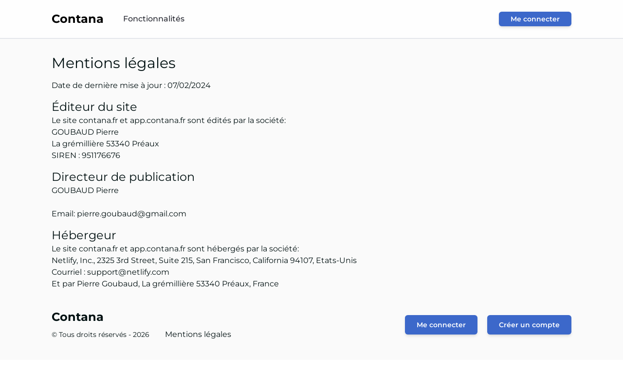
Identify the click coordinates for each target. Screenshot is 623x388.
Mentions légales (198, 334)
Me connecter (535, 19)
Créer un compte (529, 324)
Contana (78, 317)
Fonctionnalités (153, 18)
